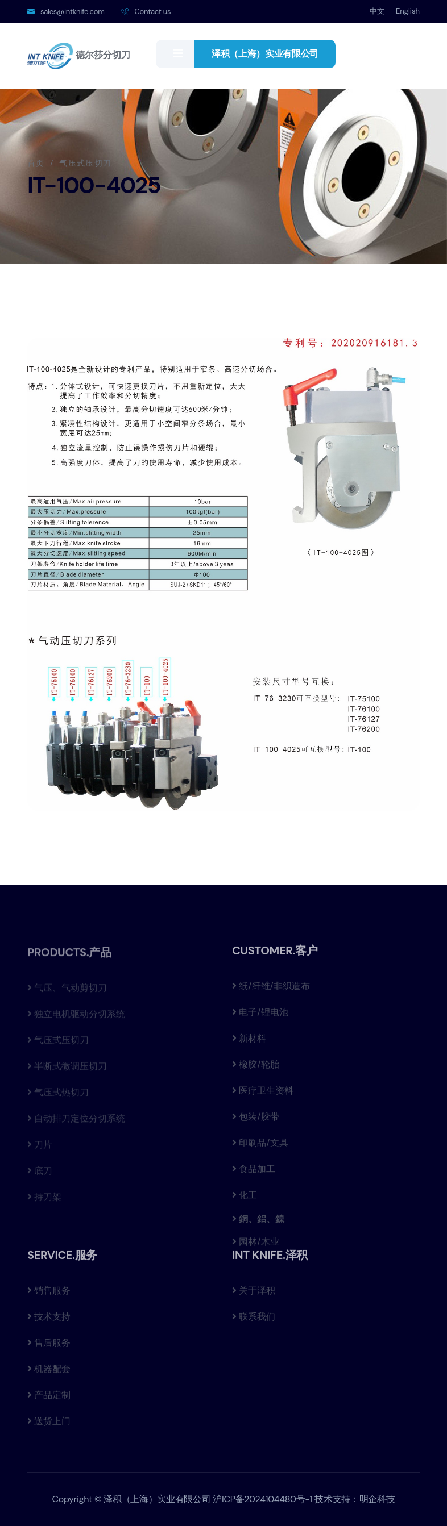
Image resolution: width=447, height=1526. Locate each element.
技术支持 (49, 1320)
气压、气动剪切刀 (67, 992)
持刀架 (44, 1201)
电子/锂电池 (260, 1015)
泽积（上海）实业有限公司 (265, 54)
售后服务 (49, 1346)
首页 (36, 163)
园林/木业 (255, 1245)
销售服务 (49, 1294)
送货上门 (49, 1425)
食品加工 (253, 1172)
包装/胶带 (255, 1120)
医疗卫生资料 (262, 1094)
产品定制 (49, 1398)
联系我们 (253, 1320)
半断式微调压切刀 (67, 1070)
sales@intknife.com (72, 11)
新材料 (249, 1042)
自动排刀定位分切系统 (76, 1122)
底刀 (39, 1175)
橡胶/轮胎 (255, 1068)
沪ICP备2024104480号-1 (262, 1499)
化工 (244, 1198)
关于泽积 (253, 1294)
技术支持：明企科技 (354, 1499)
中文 (377, 11)
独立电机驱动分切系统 (76, 1018)
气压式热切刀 (58, 1096)
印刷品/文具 (260, 1146)
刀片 (39, 1148)
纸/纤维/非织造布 (271, 989)
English (408, 11)
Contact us (152, 11)
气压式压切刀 (58, 1044)
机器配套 (49, 1372)
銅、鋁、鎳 (260, 1222)
